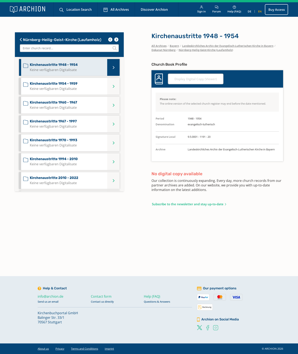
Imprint (109, 348)
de (249, 11)
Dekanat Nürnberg (163, 50)
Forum (216, 9)
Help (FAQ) (234, 9)
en (260, 11)
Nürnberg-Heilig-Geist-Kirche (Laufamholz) (60, 39)
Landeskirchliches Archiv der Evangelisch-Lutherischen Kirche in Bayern (227, 46)
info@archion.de (50, 296)
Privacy (59, 348)
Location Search (79, 9)
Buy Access (276, 9)
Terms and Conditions (84, 348)
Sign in (201, 9)
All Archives (119, 9)
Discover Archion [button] (155, 9)
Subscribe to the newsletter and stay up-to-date (187, 204)
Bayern (174, 46)
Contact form (101, 296)
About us (43, 348)
